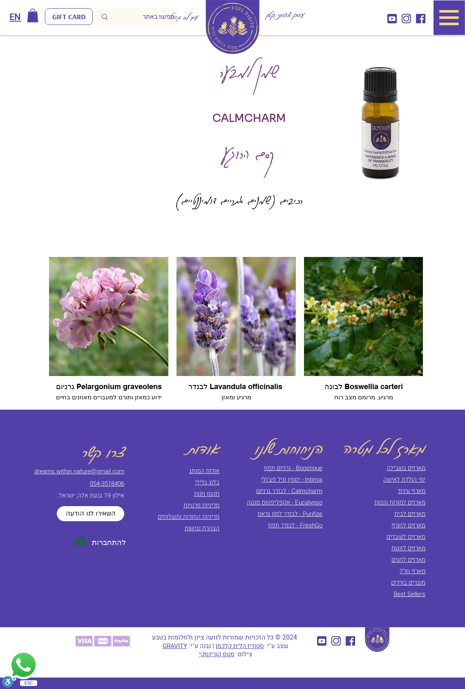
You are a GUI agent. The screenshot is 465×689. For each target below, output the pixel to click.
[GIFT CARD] (69, 16)
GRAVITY (175, 646)
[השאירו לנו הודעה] (90, 513)
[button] (32, 15)
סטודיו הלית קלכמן (240, 646)
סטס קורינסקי (217, 654)
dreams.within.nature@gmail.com (79, 471)
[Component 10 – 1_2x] (406, 18)
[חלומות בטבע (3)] (392, 18)
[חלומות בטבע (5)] (420, 18)
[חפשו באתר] (149, 16)
